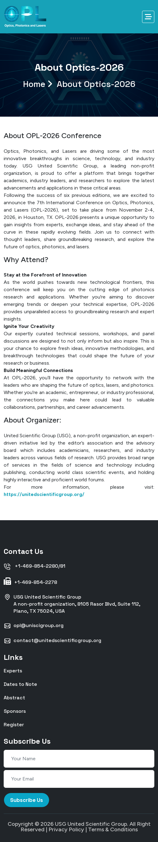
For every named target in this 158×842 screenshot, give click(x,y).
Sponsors (15, 711)
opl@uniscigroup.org (34, 626)
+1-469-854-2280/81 (34, 566)
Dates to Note (20, 684)
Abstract (14, 697)
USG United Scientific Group (91, 824)
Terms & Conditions (113, 829)
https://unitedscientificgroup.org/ (44, 494)
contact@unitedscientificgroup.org (52, 641)
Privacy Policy (66, 829)
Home (79, 84)
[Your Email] (79, 779)
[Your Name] (79, 759)
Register (14, 724)
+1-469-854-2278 (30, 581)
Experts (13, 670)
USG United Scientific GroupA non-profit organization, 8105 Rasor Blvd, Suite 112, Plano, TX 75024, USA (72, 603)
